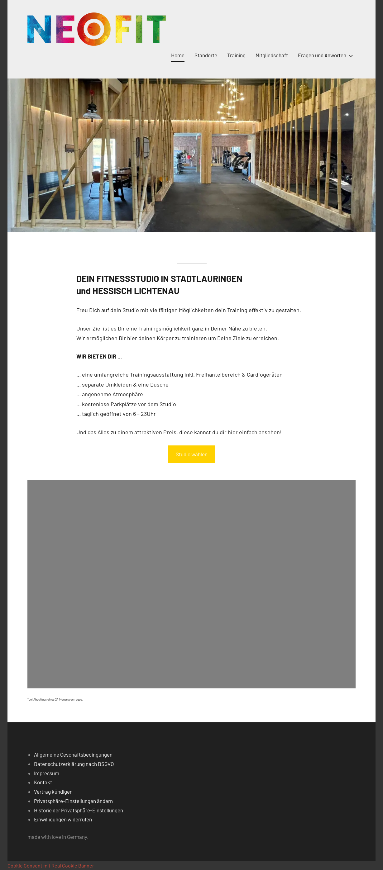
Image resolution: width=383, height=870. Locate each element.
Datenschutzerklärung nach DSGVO (74, 764)
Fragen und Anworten (324, 55)
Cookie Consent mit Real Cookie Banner (50, 865)
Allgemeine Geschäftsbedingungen (73, 754)
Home (177, 55)
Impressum (46, 773)
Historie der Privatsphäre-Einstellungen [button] (78, 810)
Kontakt (43, 782)
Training (236, 55)
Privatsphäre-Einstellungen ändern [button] (73, 801)
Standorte (205, 55)
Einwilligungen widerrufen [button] (63, 819)
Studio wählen (192, 454)
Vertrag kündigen (53, 791)
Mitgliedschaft (272, 55)
